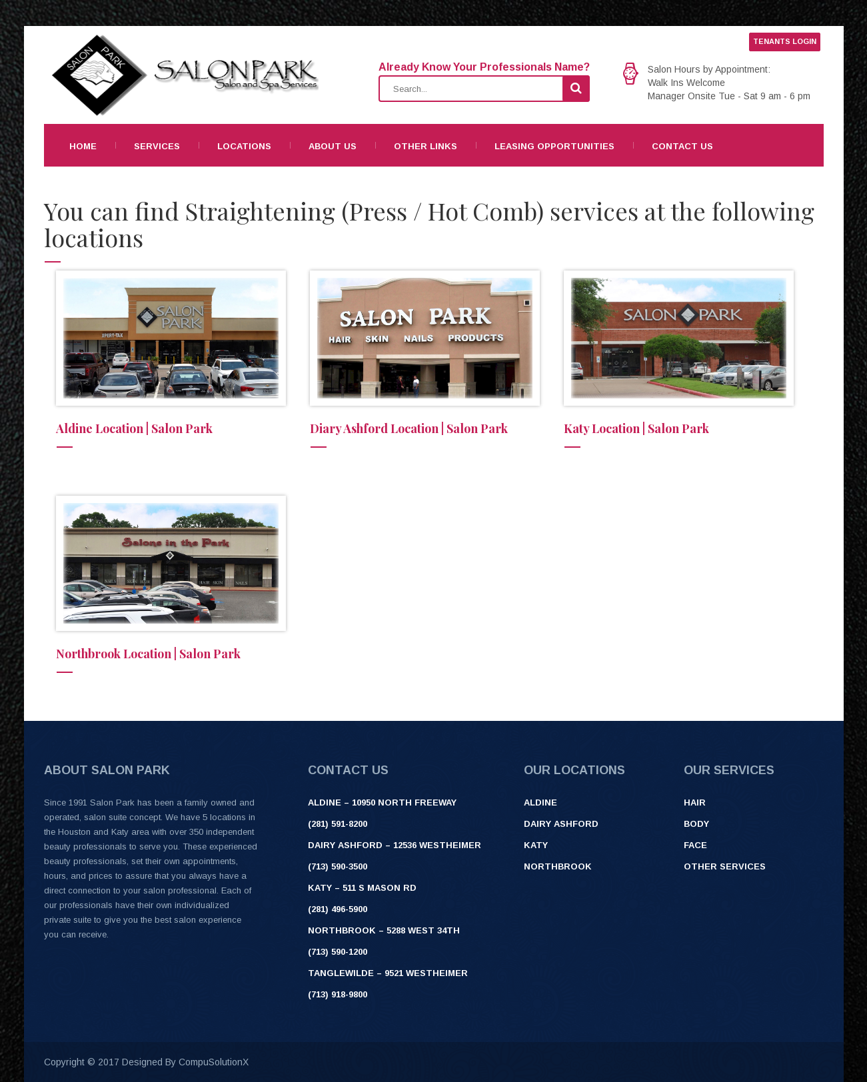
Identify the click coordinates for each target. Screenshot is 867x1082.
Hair (695, 803)
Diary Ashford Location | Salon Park (409, 428)
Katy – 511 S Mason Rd (362, 888)
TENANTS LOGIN (784, 41)
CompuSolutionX (214, 1062)
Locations (244, 146)
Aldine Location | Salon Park (134, 428)
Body (696, 824)
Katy (536, 845)
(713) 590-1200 (337, 952)
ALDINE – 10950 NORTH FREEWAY (382, 803)
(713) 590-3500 (337, 866)
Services (157, 146)
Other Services (725, 866)
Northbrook (558, 866)
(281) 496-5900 (337, 909)
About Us (333, 146)
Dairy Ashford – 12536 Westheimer (394, 845)
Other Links (425, 146)
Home (83, 146)
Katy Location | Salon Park (636, 428)
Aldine (540, 803)
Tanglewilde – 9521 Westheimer (388, 973)
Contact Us (682, 146)
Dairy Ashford (561, 824)
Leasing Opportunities (554, 146)
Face (695, 845)
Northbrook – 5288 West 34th (384, 930)
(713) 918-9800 (337, 994)
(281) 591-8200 (337, 824)
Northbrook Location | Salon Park (148, 654)
